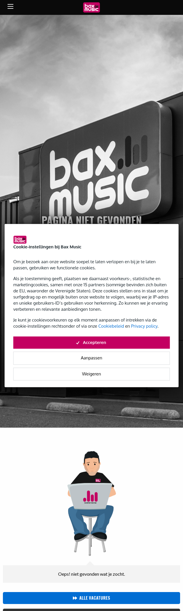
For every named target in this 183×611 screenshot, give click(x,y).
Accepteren (91, 342)
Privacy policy (144, 326)
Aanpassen (91, 358)
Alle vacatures (94, 598)
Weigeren (91, 374)
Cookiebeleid (111, 326)
